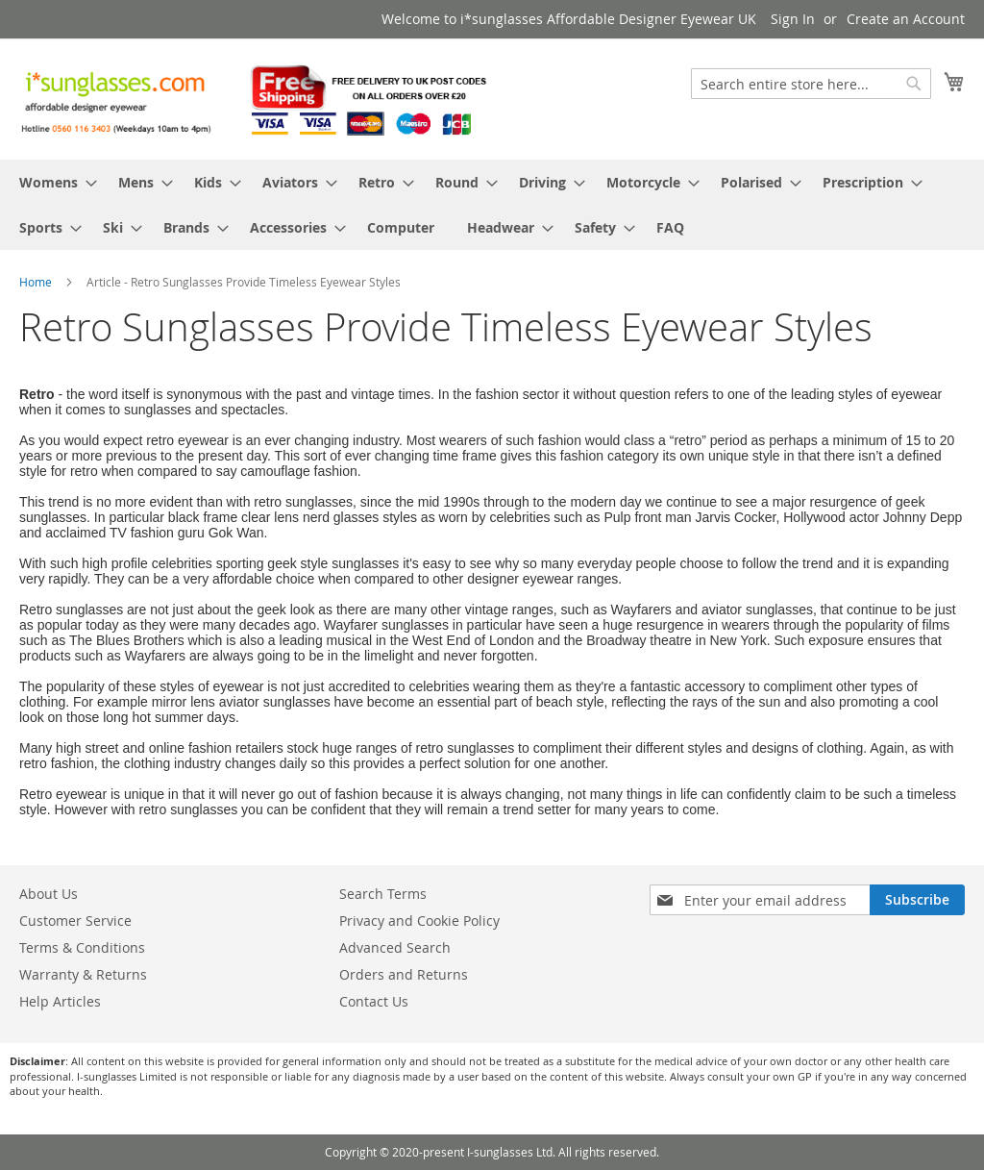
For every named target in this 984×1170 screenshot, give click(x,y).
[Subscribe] (917, 899)
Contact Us (373, 1001)
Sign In (793, 19)
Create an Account (906, 19)
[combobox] (811, 83)
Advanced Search (395, 947)
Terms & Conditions (82, 947)
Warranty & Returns (83, 974)
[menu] (492, 205)
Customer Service (75, 920)
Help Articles (60, 1001)
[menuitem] (52, 182)
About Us (48, 893)
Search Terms (383, 893)
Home (37, 281)
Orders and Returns (403, 974)
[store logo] (255, 98)
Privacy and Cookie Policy (419, 920)
